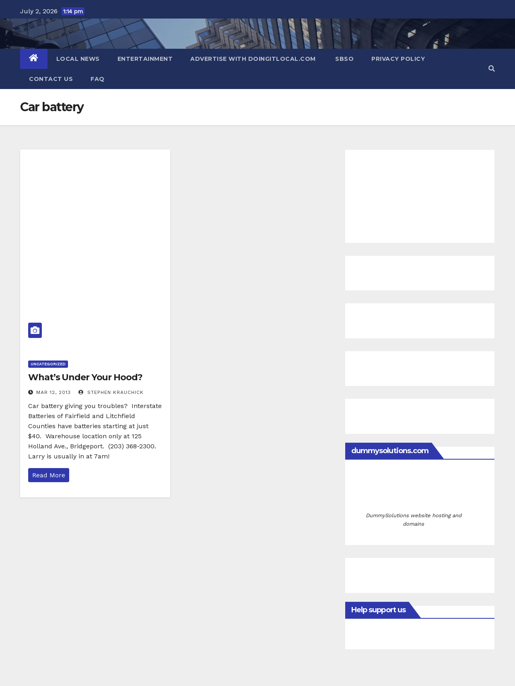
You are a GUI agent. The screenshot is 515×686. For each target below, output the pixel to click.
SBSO (344, 58)
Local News (78, 58)
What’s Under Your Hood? (85, 377)
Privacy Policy (398, 58)
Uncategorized (48, 364)
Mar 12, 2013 (53, 392)
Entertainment (145, 58)
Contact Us (51, 79)
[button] (491, 69)
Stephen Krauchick (111, 392)
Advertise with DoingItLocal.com (253, 58)
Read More (48, 475)
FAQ (98, 79)
